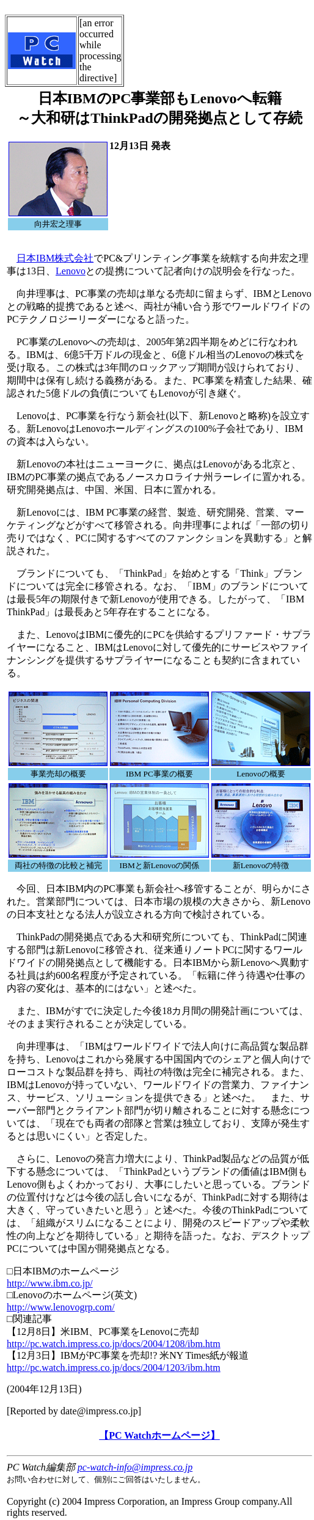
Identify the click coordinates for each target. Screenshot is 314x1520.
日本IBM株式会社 (54, 258)
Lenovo (71, 271)
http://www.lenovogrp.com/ (61, 1307)
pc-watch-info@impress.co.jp (135, 1467)
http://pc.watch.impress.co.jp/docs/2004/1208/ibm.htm (114, 1344)
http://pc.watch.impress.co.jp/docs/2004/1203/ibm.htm (114, 1367)
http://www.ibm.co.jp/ (50, 1283)
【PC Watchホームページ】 (159, 1435)
